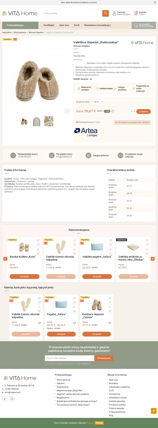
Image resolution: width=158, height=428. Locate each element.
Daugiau (90, 423)
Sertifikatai (48, 25)
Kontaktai (113, 383)
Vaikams (61, 383)
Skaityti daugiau (80, 79)
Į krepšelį (143, 111)
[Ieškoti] (75, 13)
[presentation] (9, 259)
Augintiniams (63, 387)
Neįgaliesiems (63, 398)
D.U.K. (111, 390)
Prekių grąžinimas (117, 412)
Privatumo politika (117, 405)
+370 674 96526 (146, 26)
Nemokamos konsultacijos (97, 25)
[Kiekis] (131, 111)
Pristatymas (114, 394)
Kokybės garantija (117, 401)
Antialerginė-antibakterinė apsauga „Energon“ (77, 401)
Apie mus (64, 25)
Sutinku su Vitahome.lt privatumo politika (69, 364)
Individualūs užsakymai (119, 387)
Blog (111, 415)
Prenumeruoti (103, 358)
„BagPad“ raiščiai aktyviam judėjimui (73, 394)
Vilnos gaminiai (63, 380)
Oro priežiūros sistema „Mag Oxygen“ (73, 405)
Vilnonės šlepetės (81, 46)
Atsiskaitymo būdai (118, 398)
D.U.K (76, 25)
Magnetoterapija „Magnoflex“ (70, 390)
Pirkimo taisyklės (116, 408)
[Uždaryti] (99, 423)
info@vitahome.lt (64, 157)
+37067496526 (24, 157)
